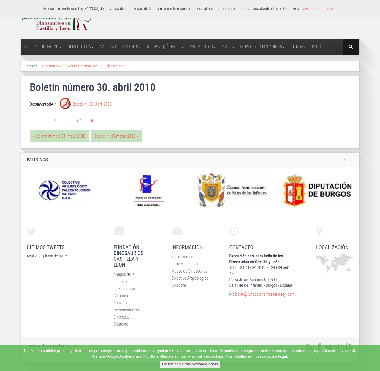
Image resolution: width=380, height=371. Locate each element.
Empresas (122, 317)
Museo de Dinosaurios (262, 46)
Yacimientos (203, 46)
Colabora (121, 295)
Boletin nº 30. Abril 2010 (92, 104)
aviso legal (277, 356)
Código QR (85, 120)
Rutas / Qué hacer (165, 46)
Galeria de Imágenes (120, 46)
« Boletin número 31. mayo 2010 (59, 136)
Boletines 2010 (114, 66)
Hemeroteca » (51, 66)
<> (26, 46)
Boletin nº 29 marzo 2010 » (116, 136)
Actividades (123, 302)
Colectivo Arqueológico (190, 278)
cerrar (332, 8)
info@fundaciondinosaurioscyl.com (266, 294)
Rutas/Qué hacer (185, 264)
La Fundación (48, 46)
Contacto (121, 324)
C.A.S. (228, 46)
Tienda (298, 46)
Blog (316, 46)
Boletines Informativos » (82, 66)
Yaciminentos (182, 256)
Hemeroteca (80, 46)
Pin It (57, 120)
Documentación (126, 310)
